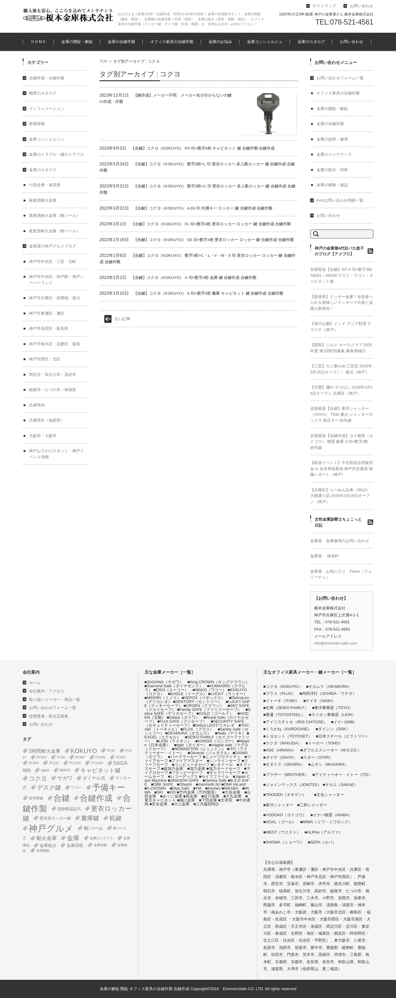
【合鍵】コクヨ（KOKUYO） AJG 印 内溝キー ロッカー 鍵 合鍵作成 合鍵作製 (202, 208)
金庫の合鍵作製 (121, 41)
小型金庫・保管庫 (44, 185)
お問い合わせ (351, 41)
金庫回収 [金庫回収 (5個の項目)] (75, 845)
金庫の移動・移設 (332, 185)
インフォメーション (46, 108)
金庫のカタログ (311, 41)
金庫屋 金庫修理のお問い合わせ (339, 541)
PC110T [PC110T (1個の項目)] (75, 763)
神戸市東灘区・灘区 (46, 313)
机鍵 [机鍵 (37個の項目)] (115, 818)
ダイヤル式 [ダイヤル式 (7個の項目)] (94, 778)
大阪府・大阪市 (43, 435)
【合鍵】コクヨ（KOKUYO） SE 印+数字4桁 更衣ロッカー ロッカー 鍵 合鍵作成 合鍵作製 (213, 239)
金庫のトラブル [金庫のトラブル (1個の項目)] (101, 838)
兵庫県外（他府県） (46, 420)
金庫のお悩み (220, 41)
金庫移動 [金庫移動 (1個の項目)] (100, 845)
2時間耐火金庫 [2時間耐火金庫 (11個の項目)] (44, 751)
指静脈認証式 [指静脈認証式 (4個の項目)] (69, 809)
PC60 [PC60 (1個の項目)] (61, 757)
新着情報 (37, 123)
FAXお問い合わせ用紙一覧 (339, 200)
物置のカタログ (43, 93)
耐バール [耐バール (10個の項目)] (93, 828)
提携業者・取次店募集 (48, 716)
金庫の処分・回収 (332, 169)
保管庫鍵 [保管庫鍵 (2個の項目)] (36, 798)
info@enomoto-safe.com (335, 643)
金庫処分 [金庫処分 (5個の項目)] (48, 845)
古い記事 (122, 319)
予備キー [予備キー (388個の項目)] (108, 787)
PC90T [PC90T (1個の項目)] (121, 757)
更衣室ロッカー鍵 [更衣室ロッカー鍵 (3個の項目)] (55, 818)
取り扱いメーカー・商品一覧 (54, 699)
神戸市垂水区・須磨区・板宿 (54, 344)
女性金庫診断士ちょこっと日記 (338, 522)
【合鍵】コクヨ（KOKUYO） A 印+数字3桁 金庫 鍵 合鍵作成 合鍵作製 (193, 277)
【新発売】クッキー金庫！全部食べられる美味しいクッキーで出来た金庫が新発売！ (341, 302)
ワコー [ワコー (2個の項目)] (76, 787)
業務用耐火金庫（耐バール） (54, 215)
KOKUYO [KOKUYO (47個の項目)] (84, 751)
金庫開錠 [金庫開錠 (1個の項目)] (43, 850)
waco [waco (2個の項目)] (45, 770)
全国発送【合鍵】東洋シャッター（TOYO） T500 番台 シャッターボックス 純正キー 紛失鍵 (341, 414)
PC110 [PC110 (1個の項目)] (54, 763)
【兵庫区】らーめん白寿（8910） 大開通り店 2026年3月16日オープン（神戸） (340, 496)
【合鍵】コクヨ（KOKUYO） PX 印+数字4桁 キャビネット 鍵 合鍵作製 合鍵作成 (202, 148)
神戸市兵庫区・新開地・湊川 (54, 298)
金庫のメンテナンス (334, 154)
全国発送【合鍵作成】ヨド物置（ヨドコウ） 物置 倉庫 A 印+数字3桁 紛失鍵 (341, 441)
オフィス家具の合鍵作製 (171, 41)
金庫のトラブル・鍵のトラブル (56, 154)
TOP (103, 61)
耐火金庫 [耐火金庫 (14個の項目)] (46, 838)
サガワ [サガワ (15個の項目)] (65, 778)
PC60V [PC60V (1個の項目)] (101, 757)
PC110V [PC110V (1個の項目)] (97, 763)
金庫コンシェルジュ (264, 41)
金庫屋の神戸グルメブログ (52, 246)
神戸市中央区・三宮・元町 (52, 261)
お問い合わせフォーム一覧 (340, 78)
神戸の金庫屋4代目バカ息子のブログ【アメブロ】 (339, 251)
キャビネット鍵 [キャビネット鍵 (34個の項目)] (100, 770)
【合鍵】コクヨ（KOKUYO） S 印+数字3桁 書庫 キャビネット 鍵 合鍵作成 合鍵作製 (208, 293)
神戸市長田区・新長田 (48, 328)
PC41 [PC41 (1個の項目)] (111, 750)
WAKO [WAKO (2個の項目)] (65, 770)
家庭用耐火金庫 (43, 200)
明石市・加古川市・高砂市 (52, 374)
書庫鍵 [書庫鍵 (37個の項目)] (90, 818)
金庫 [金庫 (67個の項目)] (73, 838)
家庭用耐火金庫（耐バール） (54, 231)
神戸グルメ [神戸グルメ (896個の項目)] (51, 828)
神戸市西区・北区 (44, 359)
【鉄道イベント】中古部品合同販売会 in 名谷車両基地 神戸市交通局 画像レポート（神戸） (341, 468)
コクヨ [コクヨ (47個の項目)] (38, 778)
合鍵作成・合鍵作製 (46, 78)
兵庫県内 (37, 405)
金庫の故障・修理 (332, 139)
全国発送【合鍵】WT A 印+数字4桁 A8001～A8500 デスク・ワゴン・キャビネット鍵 (341, 275)
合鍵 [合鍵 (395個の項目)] (62, 798)
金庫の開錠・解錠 (77, 41)
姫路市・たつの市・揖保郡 (52, 389)
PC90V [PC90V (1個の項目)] (34, 763)
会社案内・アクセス (46, 691)
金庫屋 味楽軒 (324, 556)
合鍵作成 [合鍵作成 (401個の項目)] (96, 798)
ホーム (35, 683)
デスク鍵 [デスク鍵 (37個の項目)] (49, 787)
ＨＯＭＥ (38, 41)
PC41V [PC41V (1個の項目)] (42, 757)
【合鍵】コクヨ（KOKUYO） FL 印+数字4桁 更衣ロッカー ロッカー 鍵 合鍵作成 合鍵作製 (211, 224)
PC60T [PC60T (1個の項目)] (80, 757)
